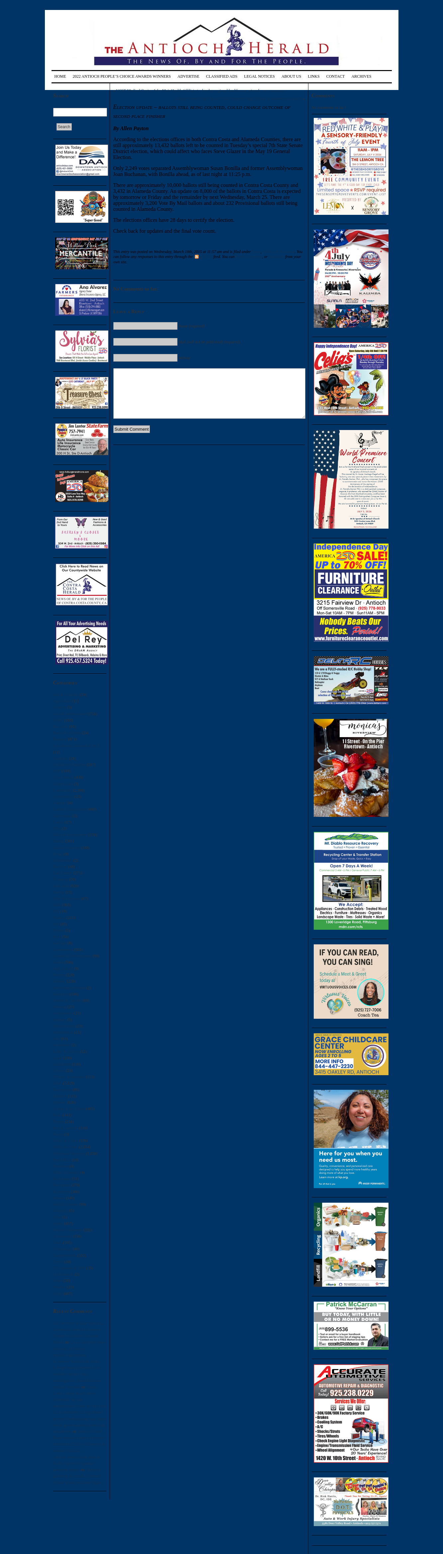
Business (60, 739)
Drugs (58, 854)
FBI (56, 911)
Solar (57, 1217)
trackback (276, 256)
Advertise (188, 76)
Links (313, 76)
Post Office (62, 1160)
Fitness (58, 930)
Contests (60, 803)
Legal (57, 1058)
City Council (63, 777)
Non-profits (62, 1089)
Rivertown (61, 1191)
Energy (58, 892)
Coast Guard (63, 784)
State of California (68, 1230)
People (58, 1121)
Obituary (60, 1096)
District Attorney (66, 847)
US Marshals (63, 1274)
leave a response (249, 256)
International (63, 1032)
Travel (58, 1261)
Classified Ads (221, 76)
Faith (57, 905)
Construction (63, 796)
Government (63, 949)
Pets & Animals (65, 1128)
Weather (59, 1287)
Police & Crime (65, 1140)
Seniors (59, 1198)
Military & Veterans (69, 1077)
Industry (59, 1019)
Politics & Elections (69, 1153)
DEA (57, 828)
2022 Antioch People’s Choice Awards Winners (122, 76)
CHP (57, 771)
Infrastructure (64, 1026)
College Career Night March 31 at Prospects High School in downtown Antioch (238, 98)
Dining (58, 841)
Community (62, 790)
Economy (60, 879)
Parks (57, 1115)
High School (63, 968)
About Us (291, 76)
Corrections (62, 816)
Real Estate (62, 1178)
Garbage (60, 943)
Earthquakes (63, 860)
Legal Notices (259, 76)
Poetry (58, 1134)
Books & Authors (67, 733)
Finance (59, 917)
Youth (58, 1293)
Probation (61, 1166)
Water (57, 1280)
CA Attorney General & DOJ (76, 745)
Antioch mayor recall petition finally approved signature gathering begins (76, 1463)
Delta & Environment (70, 834)
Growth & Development (72, 956)
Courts (58, 822)
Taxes (57, 1242)
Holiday (59, 981)
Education (61, 886)
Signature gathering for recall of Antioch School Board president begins (77, 1476)
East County (63, 873)
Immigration (63, 1013)
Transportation (64, 1255)
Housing (60, 1006)
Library (59, 1070)
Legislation (62, 1064)
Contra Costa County (70, 809)
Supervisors (62, 1236)
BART (58, 720)
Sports (58, 1223)
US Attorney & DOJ (69, 1268)
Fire (56, 924)
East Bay (60, 866)
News (57, 1083)
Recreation (61, 1185)
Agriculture (62, 701)
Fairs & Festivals (66, 898)
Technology (62, 1249)
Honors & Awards (67, 1000)
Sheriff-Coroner (65, 1204)
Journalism (62, 1045)
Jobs (56, 1038)
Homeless (61, 994)
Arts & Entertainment (70, 714)
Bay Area (60, 726)
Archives (361, 76)
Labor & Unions (66, 1051)
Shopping (60, 1210)
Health (58, 962)
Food (57, 936)
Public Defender (66, 1172)
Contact (335, 76)
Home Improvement (69, 988)
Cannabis (60, 758)
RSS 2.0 (203, 256)
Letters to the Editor (69, 1108)
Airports (59, 707)
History (59, 975)
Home (60, 76)
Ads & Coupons (66, 694)
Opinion (59, 1102)
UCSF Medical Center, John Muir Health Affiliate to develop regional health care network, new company (200, 90)
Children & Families (69, 764)
